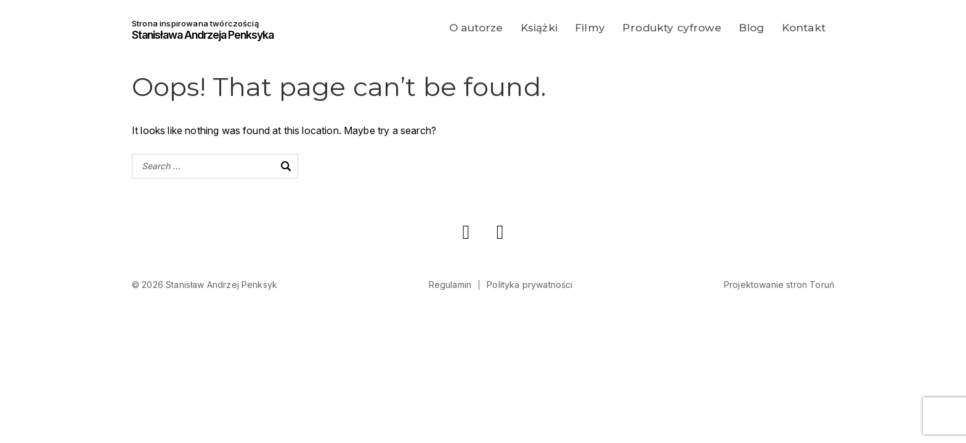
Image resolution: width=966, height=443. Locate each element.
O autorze (476, 28)
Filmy (590, 28)
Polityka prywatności (529, 284)
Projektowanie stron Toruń (779, 284)
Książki (539, 28)
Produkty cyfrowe (671, 28)
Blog (752, 28)
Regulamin (450, 284)
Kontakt (804, 28)
